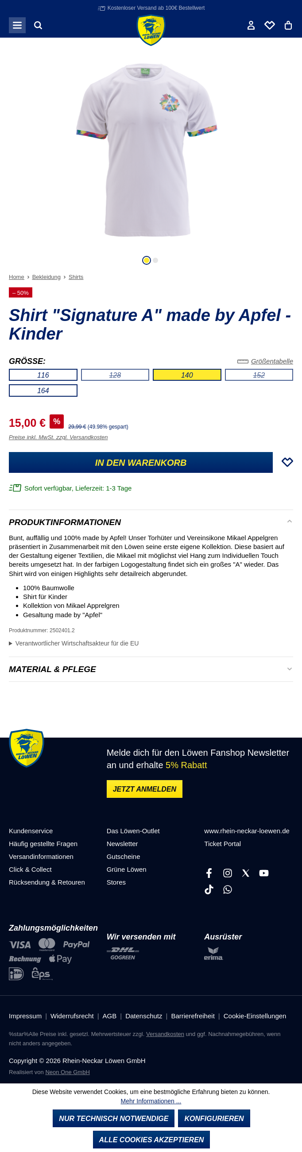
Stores (116, 882)
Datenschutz (143, 1016)
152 (273, 376)
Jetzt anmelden (144, 789)
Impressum (25, 1016)
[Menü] (17, 25)
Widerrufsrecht (72, 1016)
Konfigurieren (214, 1118)
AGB (110, 1016)
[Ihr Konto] (251, 25)
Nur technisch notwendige (113, 1118)
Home (16, 277)
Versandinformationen (41, 856)
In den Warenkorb (141, 463)
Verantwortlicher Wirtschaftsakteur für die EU (77, 643)
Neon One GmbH (67, 1072)
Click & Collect (30, 869)
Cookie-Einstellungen (255, 1016)
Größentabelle (265, 361)
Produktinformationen (65, 522)
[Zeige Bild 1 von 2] (146, 260)
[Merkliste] (269, 25)
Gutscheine (123, 856)
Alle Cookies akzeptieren (151, 1140)
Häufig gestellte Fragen (43, 843)
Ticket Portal (222, 843)
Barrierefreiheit (192, 1016)
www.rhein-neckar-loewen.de (247, 831)
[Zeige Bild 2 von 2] (155, 260)
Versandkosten (165, 1034)
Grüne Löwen (127, 869)
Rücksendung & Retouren (47, 882)
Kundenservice (31, 831)
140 (187, 375)
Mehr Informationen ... (151, 1101)
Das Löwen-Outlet (133, 831)
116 (43, 375)
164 (43, 390)
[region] (151, 159)
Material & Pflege (52, 669)
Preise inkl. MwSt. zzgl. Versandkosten (58, 437)
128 (129, 376)
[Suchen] (38, 25)
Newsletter (122, 843)
